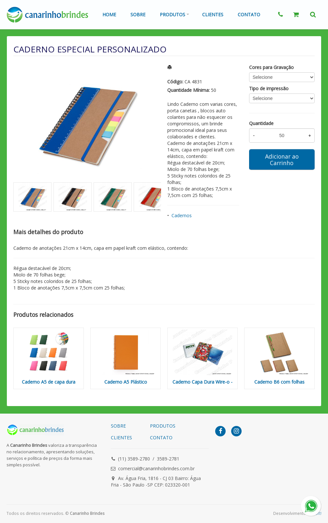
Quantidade (261, 123)
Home (109, 14)
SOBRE (118, 426)
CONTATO (161, 437)
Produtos (172, 14)
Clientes (212, 14)
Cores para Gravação (271, 67)
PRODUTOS (162, 426)
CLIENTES (121, 437)
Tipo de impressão (269, 88)
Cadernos (181, 215)
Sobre (137, 14)
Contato (249, 14)
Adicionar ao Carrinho (282, 159)
